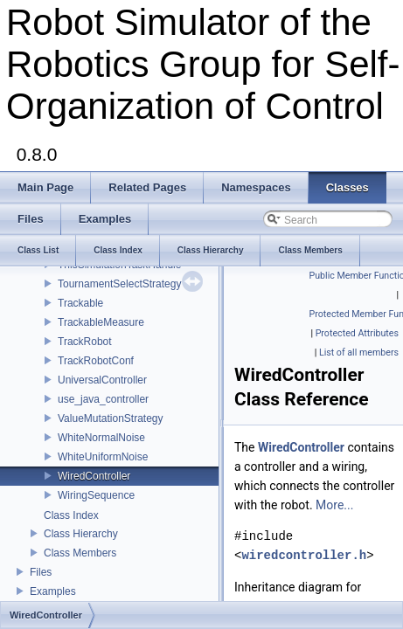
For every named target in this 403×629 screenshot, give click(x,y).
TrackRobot (85, 341)
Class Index (71, 515)
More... (334, 505)
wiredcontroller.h (303, 555)
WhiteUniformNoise (103, 457)
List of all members (359, 352)
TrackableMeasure (101, 322)
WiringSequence (96, 495)
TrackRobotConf (96, 361)
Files (41, 572)
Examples (53, 591)
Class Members (80, 553)
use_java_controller (103, 399)
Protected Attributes (357, 333)
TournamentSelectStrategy (119, 284)
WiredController (94, 476)
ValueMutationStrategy (110, 418)
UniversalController (102, 380)
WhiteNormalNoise (101, 438)
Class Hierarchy (81, 534)
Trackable (80, 303)
